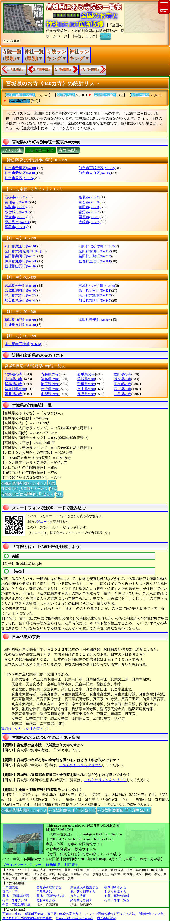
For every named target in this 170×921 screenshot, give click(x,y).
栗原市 (89, 217)
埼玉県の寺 (50, 384)
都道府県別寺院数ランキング (24, 482)
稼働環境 (53, 865)
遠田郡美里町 (95, 319)
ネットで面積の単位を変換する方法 (110, 913)
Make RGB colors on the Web (74, 918)
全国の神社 (66, 95)
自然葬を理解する (49, 887)
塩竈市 (89, 197)
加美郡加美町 (95, 300)
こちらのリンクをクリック (80, 765)
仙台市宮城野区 (97, 168)
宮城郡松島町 (21, 285)
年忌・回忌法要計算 (16, 904)
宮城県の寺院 (19, 101)
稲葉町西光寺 (34, 913)
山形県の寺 (13, 379)
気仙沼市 (17, 202)
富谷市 (16, 227)
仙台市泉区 (19, 178)
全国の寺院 (140, 95)
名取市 (16, 207)
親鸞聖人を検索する (84, 887)
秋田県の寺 (122, 374)
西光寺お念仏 (11, 913)
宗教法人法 (44, 891)
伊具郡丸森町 (21, 261)
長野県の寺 (86, 394)
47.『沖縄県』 (90, 69)
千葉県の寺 (86, 384)
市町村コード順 (40, 150)
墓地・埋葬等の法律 (50, 896)
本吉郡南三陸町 (23, 344)
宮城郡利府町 (21, 290)
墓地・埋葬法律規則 (16, 896)
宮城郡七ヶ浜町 (97, 285)
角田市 (89, 207)
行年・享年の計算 (14, 900)
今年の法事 (78, 896)
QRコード (43, 521)
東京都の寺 (122, 384)
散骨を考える (46, 900)
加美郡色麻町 (21, 300)
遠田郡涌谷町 (21, 319)
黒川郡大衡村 (95, 295)
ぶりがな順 (12, 150)
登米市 (16, 217)
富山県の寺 (86, 389)
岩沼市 (89, 212)
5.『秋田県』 (64, 69)
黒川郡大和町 (95, 290)
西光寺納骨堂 (106, 918)
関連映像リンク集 (151, 913)
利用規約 (71, 865)
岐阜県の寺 (122, 394)
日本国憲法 (10, 887)
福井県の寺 (13, 394)
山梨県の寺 (50, 394)
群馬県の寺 (13, 384)
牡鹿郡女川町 (21, 325)
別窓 (52, 482)
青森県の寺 (50, 374)
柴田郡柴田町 (21, 256)
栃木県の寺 (122, 379)
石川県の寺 (122, 389)
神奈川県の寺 (15, 389)
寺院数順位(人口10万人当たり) (25, 488)
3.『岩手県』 (42, 69)
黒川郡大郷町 (21, 295)
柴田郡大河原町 (23, 251)
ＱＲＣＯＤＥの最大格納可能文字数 (27, 918)
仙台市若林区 (21, 173)
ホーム (105, 35)
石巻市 (16, 197)
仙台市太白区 (95, 173)
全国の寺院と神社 (20, 95)
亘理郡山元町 (21, 266)
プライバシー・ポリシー (22, 865)
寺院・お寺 (10, 891)
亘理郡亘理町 (95, 261)
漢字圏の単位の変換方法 (64, 913)
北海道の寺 (13, 374)
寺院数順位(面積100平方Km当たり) (28, 494)
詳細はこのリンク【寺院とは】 (25, 729)
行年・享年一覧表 (116, 900)
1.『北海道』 (16, 69)
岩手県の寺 (86, 374)
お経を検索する (115, 891)
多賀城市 (17, 212)
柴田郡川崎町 (95, 256)
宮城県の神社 (104, 95)
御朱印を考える (115, 887)
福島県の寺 (50, 379)
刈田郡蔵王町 (21, 246)
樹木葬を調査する (82, 891)
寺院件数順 (68, 150)
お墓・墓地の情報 (116, 896)
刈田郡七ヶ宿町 (97, 246)
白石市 (89, 202)
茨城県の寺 (86, 379)
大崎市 (89, 222)
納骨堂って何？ (81, 900)
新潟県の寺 (50, 389)
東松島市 (17, 222)
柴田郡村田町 (95, 251)
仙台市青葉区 (21, 168)
